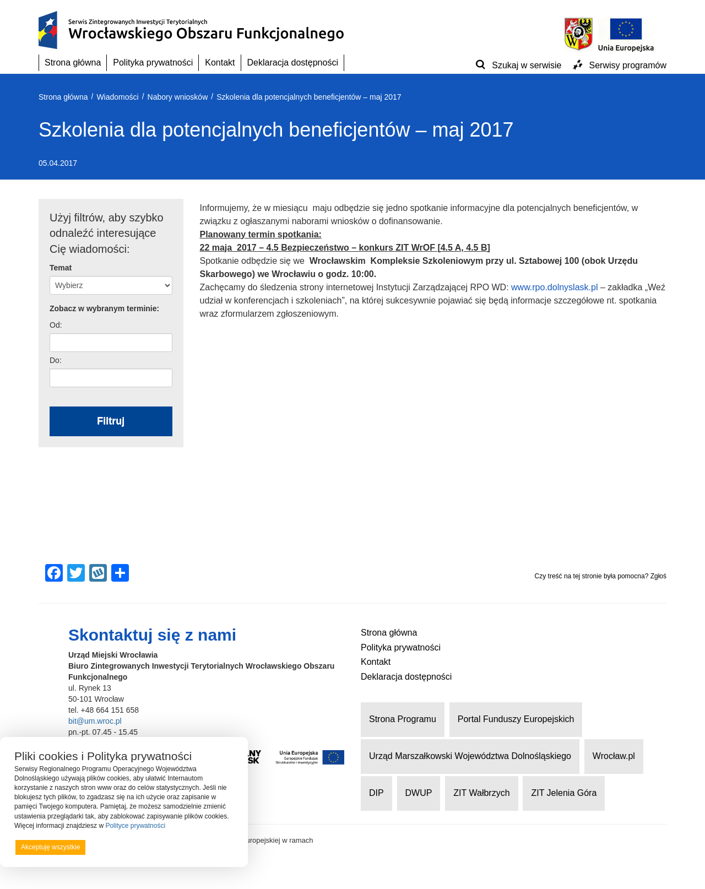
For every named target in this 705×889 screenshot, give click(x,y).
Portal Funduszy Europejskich (516, 719)
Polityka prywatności (153, 62)
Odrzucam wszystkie (137, 847)
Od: (56, 325)
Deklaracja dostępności (292, 62)
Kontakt (220, 62)
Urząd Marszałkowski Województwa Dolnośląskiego (470, 756)
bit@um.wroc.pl (95, 721)
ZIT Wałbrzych (481, 793)
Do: (56, 360)
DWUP (418, 793)
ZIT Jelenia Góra (563, 793)
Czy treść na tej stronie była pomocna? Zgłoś (600, 576)
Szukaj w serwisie (526, 65)
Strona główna (73, 62)
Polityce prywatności (135, 826)
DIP (376, 793)
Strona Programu (402, 719)
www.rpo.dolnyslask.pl (554, 287)
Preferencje (211, 846)
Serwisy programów (627, 65)
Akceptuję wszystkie (50, 847)
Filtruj (110, 420)
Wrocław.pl (614, 756)
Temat (61, 267)
